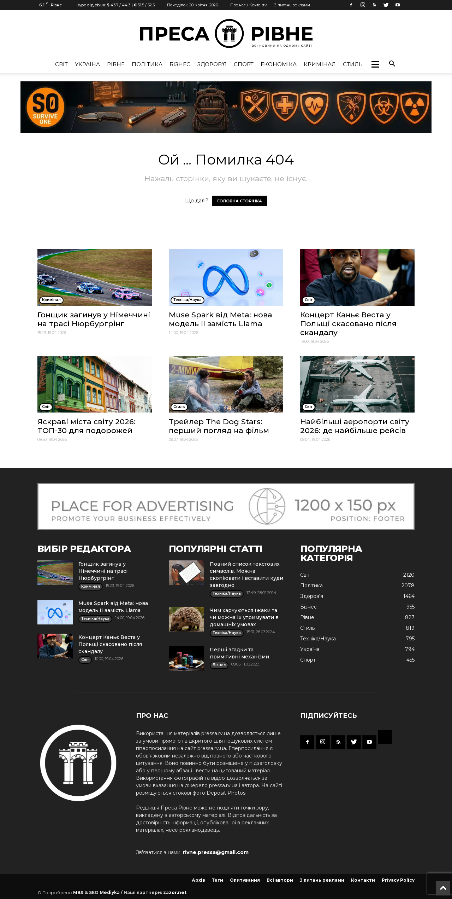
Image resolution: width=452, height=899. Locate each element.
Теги (217, 880)
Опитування (245, 880)
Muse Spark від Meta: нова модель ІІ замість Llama (220, 319)
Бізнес (180, 64)
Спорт (244, 64)
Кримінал (320, 64)
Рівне (116, 64)
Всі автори (280, 880)
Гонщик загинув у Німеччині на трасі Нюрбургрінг (93, 319)
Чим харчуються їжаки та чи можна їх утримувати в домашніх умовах (244, 617)
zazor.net (174, 892)
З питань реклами (292, 4)
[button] (375, 64)
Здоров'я (212, 64)
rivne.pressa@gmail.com (216, 852)
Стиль (353, 64)
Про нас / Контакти (248, 4)
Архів (198, 880)
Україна (87, 64)
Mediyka (110, 892)
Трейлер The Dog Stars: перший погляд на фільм (219, 426)
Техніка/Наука (318, 638)
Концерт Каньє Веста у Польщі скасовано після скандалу (348, 323)
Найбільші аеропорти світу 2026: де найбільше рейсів (354, 426)
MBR (78, 892)
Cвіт (61, 64)
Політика (147, 64)
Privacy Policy (398, 880)
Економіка (279, 64)
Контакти (363, 880)
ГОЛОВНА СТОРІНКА (239, 200)
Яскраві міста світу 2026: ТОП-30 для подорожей (86, 426)
